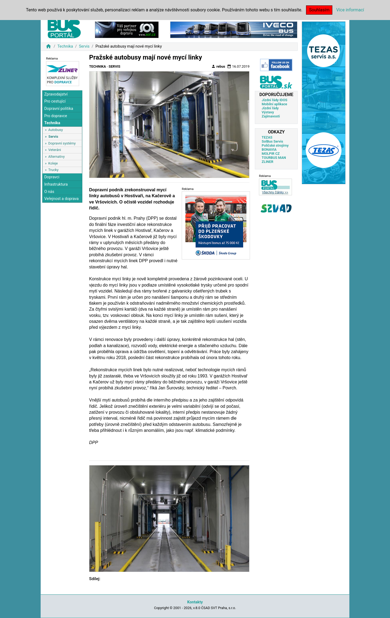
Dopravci (51, 177)
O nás (49, 191)
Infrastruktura (56, 184)
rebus (218, 66)
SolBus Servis (272, 141)
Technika (65, 46)
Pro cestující (55, 101)
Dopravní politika (58, 108)
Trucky (53, 170)
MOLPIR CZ (271, 154)
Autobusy (55, 130)
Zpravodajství (55, 94)
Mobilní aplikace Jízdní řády (274, 106)
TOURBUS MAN (274, 158)
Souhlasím (319, 9)
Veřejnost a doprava (61, 198)
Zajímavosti (271, 116)
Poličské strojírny (275, 145)
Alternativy (56, 156)
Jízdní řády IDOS (274, 100)
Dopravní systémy (62, 143)
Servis (84, 46)
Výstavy (268, 112)
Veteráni (54, 150)
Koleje (53, 163)
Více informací (350, 9)
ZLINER (267, 162)
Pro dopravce (55, 116)
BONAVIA (269, 149)
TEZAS (267, 137)
